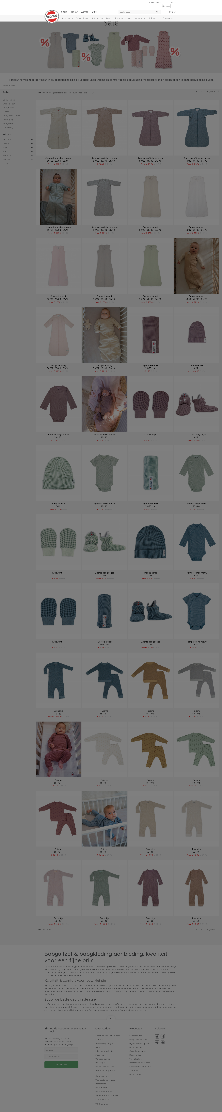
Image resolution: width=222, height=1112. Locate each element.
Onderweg (168, 18)
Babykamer (154, 18)
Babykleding (67, 18)
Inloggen (174, 3)
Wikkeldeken (82, 18)
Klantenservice (155, 3)
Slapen (109, 18)
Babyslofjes (97, 18)
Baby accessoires (123, 18)
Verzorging (140, 18)
